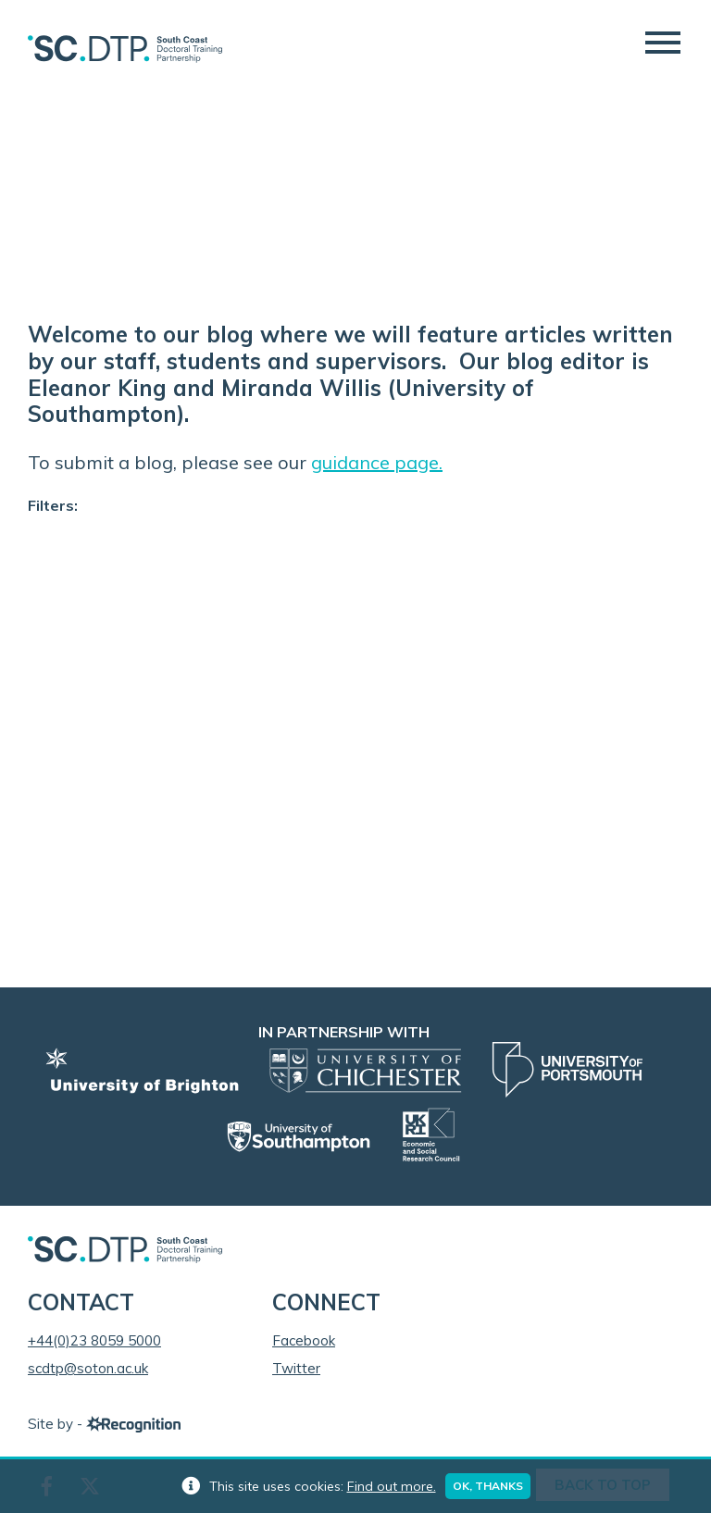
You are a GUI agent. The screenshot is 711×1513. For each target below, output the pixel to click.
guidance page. (377, 462)
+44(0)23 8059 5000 (94, 1340)
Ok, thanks (488, 1486)
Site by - (104, 1423)
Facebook (303, 1340)
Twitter (296, 1368)
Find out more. (391, 1486)
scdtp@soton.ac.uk (88, 1368)
